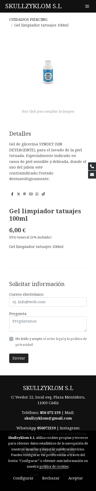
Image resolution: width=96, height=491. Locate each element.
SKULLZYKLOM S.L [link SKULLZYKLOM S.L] (33, 6)
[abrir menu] (87, 6)
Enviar (19, 358)
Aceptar (75, 478)
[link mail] (92, 175)
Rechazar (51, 478)
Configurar (23, 478)
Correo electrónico (26, 294)
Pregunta (18, 313)
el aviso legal (53, 339)
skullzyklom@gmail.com (48, 418)
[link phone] (92, 166)
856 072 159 (50, 412)
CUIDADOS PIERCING (28, 19)
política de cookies (53, 466)
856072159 (46, 428)
